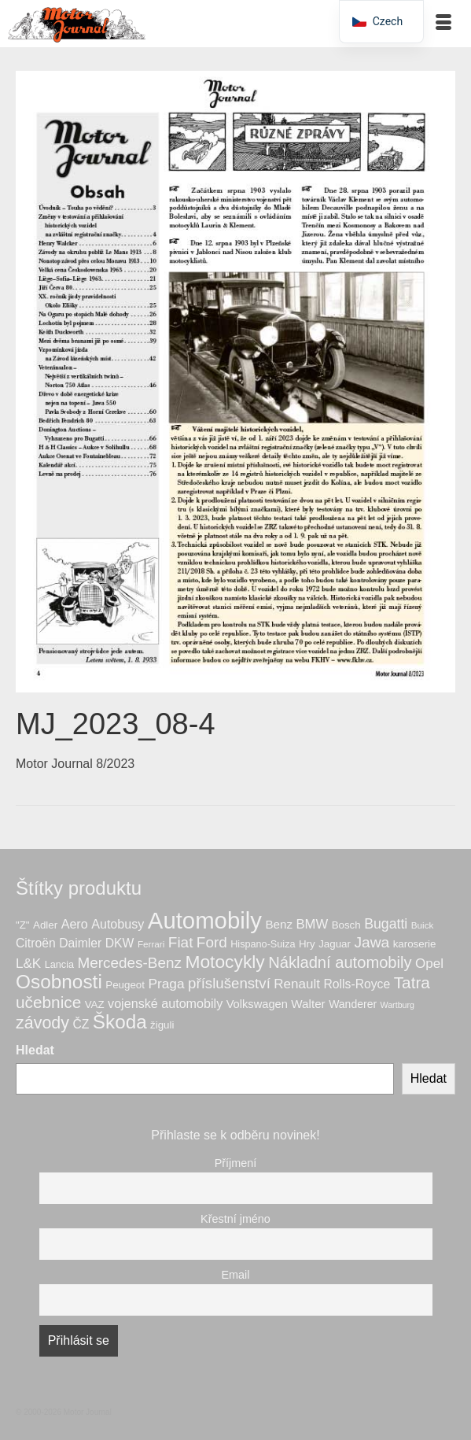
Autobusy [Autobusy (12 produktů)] (117, 924)
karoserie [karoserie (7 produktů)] (414, 944)
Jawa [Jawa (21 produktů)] (371, 942)
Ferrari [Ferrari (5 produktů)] (151, 944)
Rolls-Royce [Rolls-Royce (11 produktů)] (357, 984)
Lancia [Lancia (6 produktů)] (59, 964)
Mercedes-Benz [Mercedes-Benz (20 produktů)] (129, 962)
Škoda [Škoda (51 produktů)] (120, 1021)
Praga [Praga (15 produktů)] (166, 983)
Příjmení (236, 1163)
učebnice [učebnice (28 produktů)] (48, 1002)
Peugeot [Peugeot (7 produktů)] (125, 985)
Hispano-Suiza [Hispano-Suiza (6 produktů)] (262, 944)
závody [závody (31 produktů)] (42, 1023)
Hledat (35, 1050)
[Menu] (443, 23)
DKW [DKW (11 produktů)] (119, 943)
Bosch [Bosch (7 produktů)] (346, 925)
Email (236, 1274)
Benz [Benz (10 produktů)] (279, 924)
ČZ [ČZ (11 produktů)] (80, 1024)
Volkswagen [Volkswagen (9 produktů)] (257, 1004)
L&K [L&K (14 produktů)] (28, 963)
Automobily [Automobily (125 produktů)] (205, 920)
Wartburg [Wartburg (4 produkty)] (397, 1005)
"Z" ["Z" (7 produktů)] (23, 925)
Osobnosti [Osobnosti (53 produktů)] (59, 981)
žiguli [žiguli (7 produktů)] (162, 1025)
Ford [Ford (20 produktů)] (212, 942)
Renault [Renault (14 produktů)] (297, 984)
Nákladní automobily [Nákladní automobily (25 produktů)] (339, 962)
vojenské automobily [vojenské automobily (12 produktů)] (165, 1003)
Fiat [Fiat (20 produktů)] (180, 942)
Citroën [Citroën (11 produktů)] (36, 943)
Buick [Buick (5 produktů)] (422, 925)
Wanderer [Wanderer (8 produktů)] (353, 1004)
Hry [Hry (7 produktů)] (307, 944)
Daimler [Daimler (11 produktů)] (80, 943)
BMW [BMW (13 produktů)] (312, 924)
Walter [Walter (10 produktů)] (308, 1003)
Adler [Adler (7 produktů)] (45, 925)
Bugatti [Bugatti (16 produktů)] (385, 924)
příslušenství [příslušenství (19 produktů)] (229, 983)
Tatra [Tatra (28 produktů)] (412, 982)
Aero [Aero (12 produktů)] (74, 924)
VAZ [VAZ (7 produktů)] (95, 1004)
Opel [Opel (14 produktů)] (429, 963)
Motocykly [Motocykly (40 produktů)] (224, 961)
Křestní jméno (235, 1219)
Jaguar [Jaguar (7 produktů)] (334, 944)
